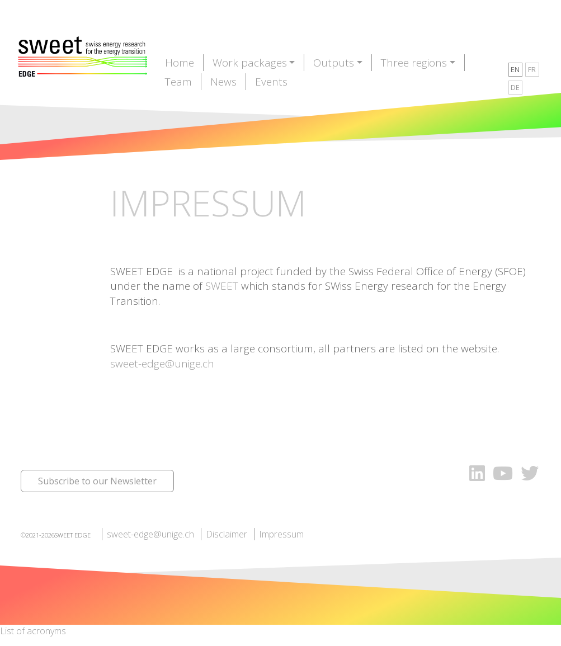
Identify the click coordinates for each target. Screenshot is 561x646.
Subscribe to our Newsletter (97, 481)
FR (532, 69)
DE (515, 87)
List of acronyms (33, 631)
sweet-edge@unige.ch (162, 363)
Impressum (281, 534)
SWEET (221, 286)
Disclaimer (226, 534)
